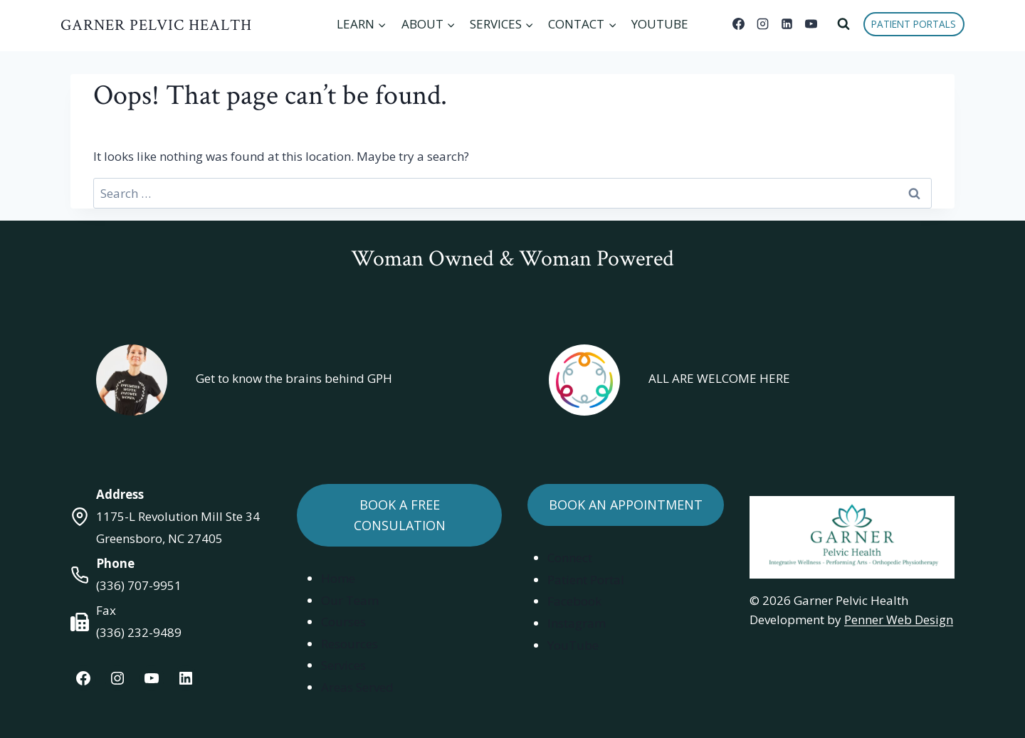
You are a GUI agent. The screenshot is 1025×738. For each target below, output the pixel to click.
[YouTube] (811, 24)
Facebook (574, 601)
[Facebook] (739, 24)
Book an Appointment (626, 504)
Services (343, 665)
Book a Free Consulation (400, 515)
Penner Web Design (898, 619)
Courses (343, 621)
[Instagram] (763, 24)
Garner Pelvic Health (156, 25)
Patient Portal (585, 579)
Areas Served (357, 687)
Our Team (350, 600)
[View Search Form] (843, 24)
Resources (349, 644)
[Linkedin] (787, 24)
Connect (569, 557)
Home (338, 578)
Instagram (576, 623)
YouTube (659, 24)
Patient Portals (913, 24)
